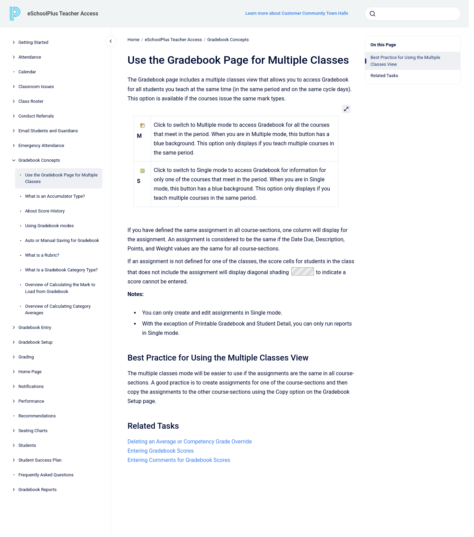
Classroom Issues (36, 86)
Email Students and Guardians (48, 130)
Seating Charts (33, 430)
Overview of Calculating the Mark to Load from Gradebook (60, 288)
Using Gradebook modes (49, 225)
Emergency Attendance (41, 145)
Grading (26, 356)
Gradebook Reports (38, 489)
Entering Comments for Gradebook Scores (178, 460)
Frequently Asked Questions (46, 474)
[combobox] (412, 13)
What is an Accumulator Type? (55, 196)
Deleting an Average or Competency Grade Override (189, 441)
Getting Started (33, 42)
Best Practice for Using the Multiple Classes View (405, 61)
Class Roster (31, 101)
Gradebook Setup (36, 342)
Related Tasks (384, 75)
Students (27, 445)
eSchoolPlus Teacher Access (62, 13)
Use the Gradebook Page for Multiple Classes (61, 178)
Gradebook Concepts (39, 160)
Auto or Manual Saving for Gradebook (62, 240)
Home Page (30, 371)
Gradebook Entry (35, 327)
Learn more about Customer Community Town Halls (296, 13)
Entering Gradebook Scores (160, 451)
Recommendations (37, 415)
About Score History (45, 210)
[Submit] (372, 13)
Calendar (27, 71)
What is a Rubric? (42, 255)
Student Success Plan (40, 460)
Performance (31, 401)
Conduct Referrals (36, 116)
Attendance (30, 57)
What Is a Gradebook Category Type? (61, 269)
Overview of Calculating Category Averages (57, 310)
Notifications (31, 386)
